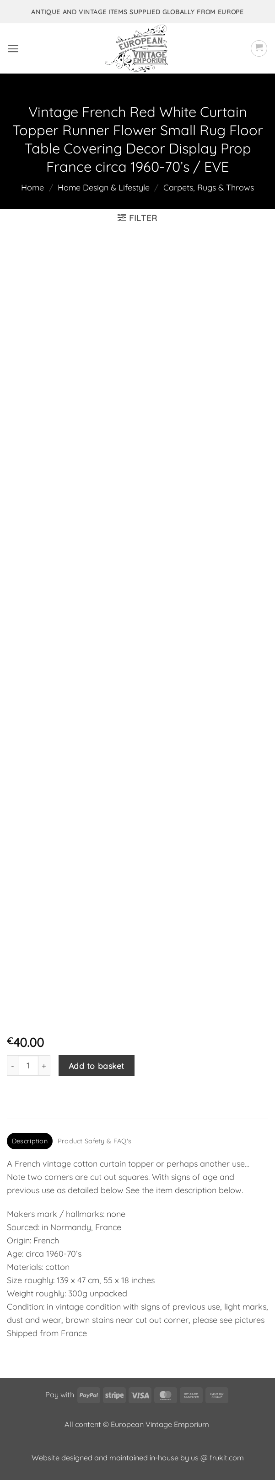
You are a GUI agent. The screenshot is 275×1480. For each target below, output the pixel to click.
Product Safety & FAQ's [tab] (94, 1141)
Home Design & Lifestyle (104, 187)
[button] (13, 49)
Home (32, 187)
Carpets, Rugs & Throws (208, 187)
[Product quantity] (28, 1065)
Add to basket (96, 1066)
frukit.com (227, 1457)
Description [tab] (30, 1141)
